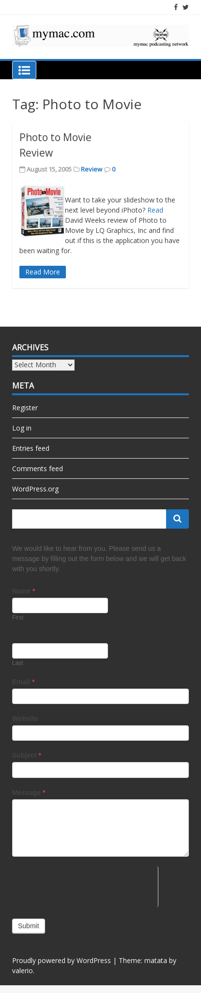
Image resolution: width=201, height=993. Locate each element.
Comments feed (37, 468)
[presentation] (85, 885)
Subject (26, 755)
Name (23, 591)
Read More (42, 271)
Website (25, 718)
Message (29, 792)
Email (23, 682)
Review (91, 169)
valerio (22, 970)
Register (25, 407)
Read (155, 210)
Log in (21, 427)
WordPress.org (35, 488)
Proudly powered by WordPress (61, 960)
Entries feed (30, 448)
